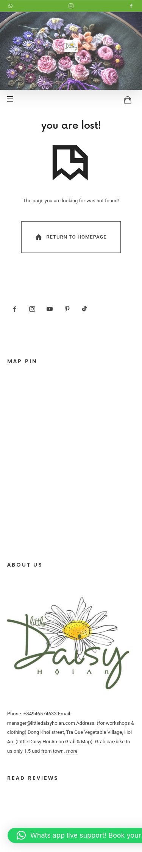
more (72, 751)
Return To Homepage (70, 237)
